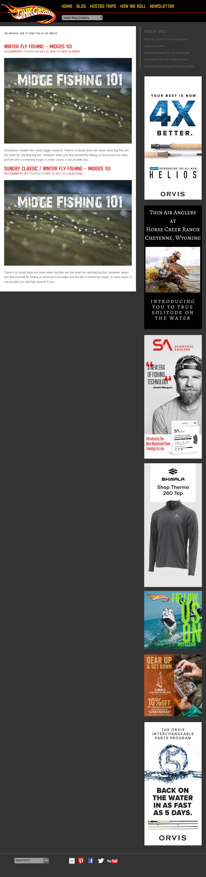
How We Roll (133, 6)
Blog (81, 6)
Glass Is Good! (154, 46)
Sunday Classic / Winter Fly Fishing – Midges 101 (57, 168)
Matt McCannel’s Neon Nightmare (166, 39)
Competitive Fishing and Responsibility (169, 66)
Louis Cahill (75, 173)
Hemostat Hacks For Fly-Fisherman (167, 52)
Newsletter (162, 6)
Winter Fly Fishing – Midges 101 (38, 46)
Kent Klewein (70, 51)
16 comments (13, 51)
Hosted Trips (103, 6)
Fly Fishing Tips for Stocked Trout (165, 59)
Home (67, 6)
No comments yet (16, 173)
